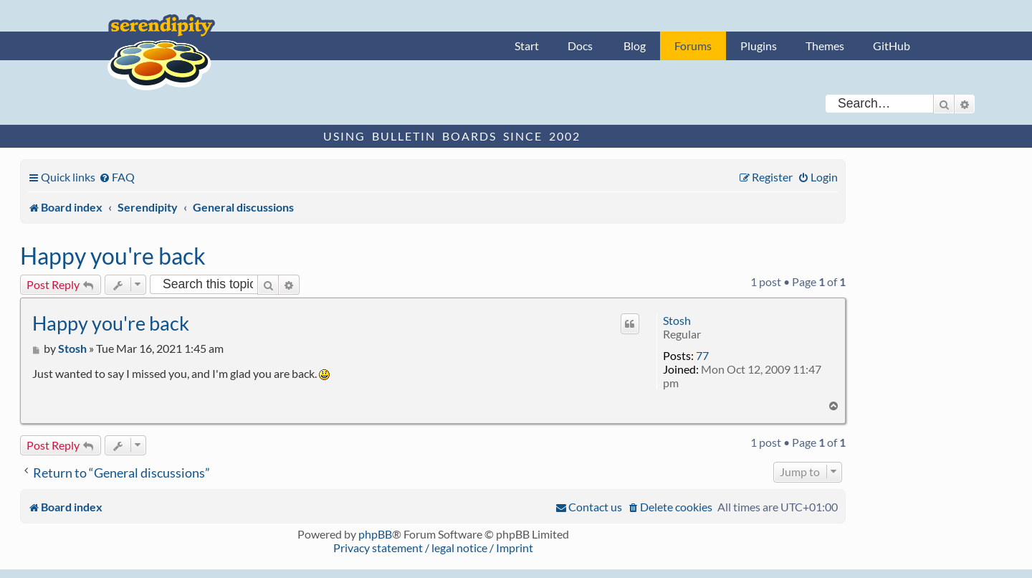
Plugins (758, 45)
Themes (825, 45)
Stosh (677, 320)
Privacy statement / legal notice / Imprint (433, 547)
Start (527, 45)
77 (702, 355)
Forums (693, 45)
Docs (580, 45)
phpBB (375, 534)
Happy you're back (113, 256)
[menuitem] (117, 176)
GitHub (891, 45)
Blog (635, 45)
